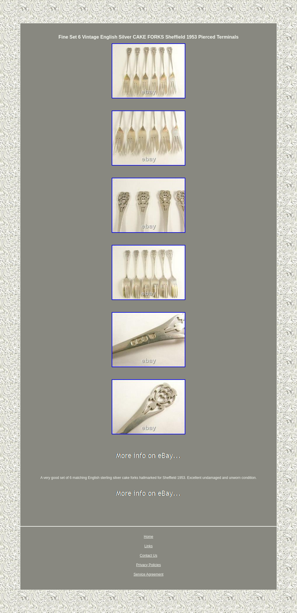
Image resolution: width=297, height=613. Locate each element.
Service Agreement (148, 574)
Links (148, 546)
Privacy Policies (148, 565)
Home (148, 537)
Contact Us (148, 555)
